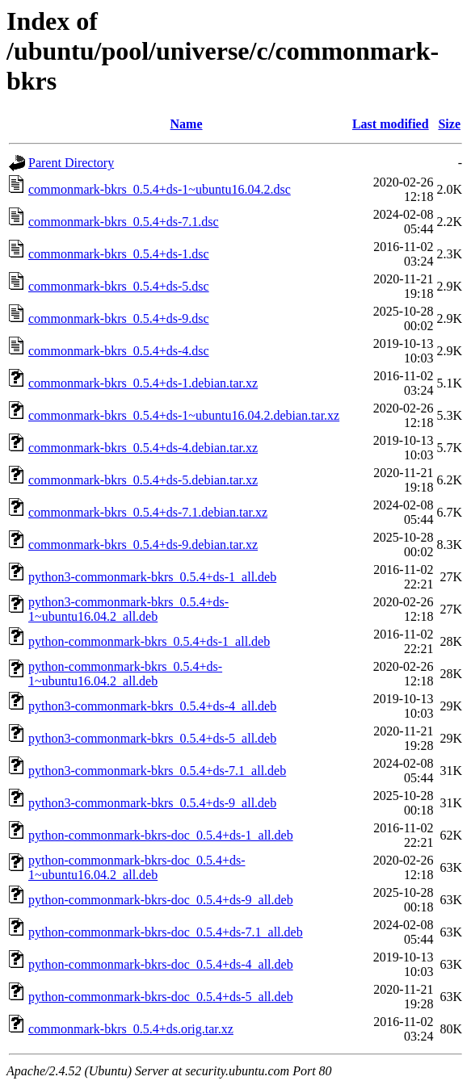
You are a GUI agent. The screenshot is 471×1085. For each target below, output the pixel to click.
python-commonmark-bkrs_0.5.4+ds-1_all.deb (149, 641)
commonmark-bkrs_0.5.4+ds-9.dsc (118, 318)
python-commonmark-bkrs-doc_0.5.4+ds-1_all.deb (160, 835)
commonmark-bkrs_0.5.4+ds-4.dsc (118, 351)
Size (449, 124)
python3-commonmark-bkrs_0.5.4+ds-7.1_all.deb (157, 770)
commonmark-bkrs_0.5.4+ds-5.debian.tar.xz (143, 480)
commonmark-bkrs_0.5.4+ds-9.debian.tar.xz (143, 544)
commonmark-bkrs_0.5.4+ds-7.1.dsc (123, 221)
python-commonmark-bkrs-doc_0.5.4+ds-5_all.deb (160, 996)
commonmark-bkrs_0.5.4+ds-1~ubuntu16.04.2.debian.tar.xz (183, 415)
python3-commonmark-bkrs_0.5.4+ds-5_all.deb (152, 738)
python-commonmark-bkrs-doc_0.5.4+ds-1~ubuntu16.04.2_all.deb (137, 867)
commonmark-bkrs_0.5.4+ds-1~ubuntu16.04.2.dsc (159, 189)
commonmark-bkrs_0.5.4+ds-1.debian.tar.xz (143, 383)
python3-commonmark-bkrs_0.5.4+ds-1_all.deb (152, 577)
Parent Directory (71, 163)
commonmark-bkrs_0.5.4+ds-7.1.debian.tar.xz (147, 512)
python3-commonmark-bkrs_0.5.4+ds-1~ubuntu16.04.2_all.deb (128, 609)
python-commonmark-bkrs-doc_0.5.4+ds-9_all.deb (160, 900)
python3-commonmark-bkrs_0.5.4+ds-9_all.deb (152, 803)
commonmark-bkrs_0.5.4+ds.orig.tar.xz (130, 1029)
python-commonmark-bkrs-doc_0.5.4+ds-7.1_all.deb (165, 932)
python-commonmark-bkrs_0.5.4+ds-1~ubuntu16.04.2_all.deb (125, 674)
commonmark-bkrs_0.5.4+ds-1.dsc (118, 254)
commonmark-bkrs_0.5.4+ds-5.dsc (118, 286)
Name (186, 124)
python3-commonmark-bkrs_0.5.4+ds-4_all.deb (152, 706)
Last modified (390, 124)
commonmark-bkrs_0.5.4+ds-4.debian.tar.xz (143, 448)
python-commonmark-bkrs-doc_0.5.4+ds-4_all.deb (160, 964)
